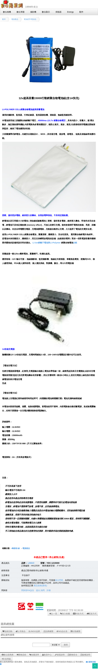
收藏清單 (34, 655)
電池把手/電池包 (30, 19)
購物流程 (21, 655)
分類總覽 (75, 631)
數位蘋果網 (7, 655)
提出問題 (59, 580)
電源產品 (14, 19)
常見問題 (6, 659)
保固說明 (60, 655)
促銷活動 (7, 631)
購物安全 (72, 655)
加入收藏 (65, 613)
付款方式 (78, 613)
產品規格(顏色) (40, 585)
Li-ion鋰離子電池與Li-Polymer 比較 (55, 243)
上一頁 (53, 613)
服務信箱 (91, 662)
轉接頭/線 (16, 548)
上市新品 (20, 631)
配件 (4, 19)
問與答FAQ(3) (27, 590)
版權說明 (85, 655)
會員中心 (47, 655)
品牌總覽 (48, 631)
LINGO (31, 563)
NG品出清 (62, 631)
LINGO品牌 (34, 631)
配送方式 (92, 613)
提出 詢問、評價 (43, 590)
